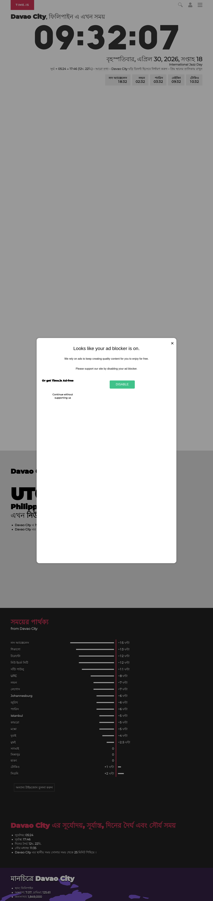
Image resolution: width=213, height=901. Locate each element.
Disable (122, 384)
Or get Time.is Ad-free (57, 380)
